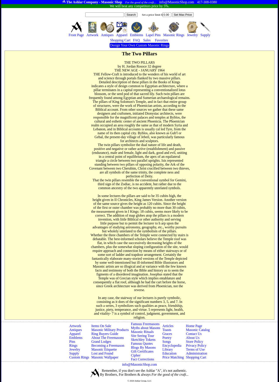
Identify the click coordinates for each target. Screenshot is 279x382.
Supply (74, 353)
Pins (72, 341)
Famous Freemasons (145, 324)
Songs (166, 341)
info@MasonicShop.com (139, 364)
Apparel (74, 334)
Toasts (166, 330)
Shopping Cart (196, 357)
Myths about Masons (145, 328)
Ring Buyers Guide (104, 334)
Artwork (75, 326)
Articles (167, 326)
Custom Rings (79, 357)
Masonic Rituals (142, 332)
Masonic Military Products (110, 330)
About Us (193, 338)
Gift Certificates (142, 351)
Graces (167, 334)
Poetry (166, 338)
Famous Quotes (142, 343)
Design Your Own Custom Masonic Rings (139, 45)
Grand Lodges (101, 341)
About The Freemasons (107, 338)
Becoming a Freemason (107, 345)
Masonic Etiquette (104, 349)
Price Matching (173, 357)
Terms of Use (195, 349)
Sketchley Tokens (143, 339)
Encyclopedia (171, 345)
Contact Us (194, 334)
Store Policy (194, 341)
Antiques (75, 330)
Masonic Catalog (198, 330)
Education (169, 353)
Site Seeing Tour (142, 336)
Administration (196, 353)
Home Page (194, 326)
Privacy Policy (196, 345)
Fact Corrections (142, 359)
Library (167, 349)
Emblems (75, 338)
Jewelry (74, 349)
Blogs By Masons (143, 347)
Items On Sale (101, 326)
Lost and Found (102, 353)
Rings (73, 345)
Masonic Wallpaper (104, 357)
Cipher (135, 355)
